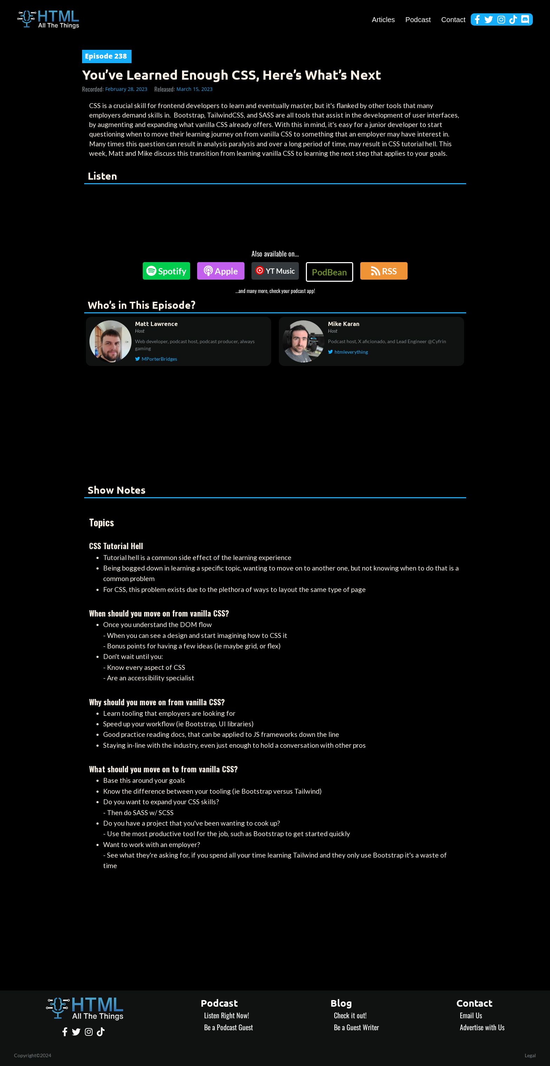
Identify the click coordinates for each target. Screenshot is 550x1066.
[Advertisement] (275, 426)
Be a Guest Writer (356, 1027)
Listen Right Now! (226, 1015)
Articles (383, 19)
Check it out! (350, 1015)
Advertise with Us (482, 1027)
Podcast (418, 19)
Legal (530, 1055)
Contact (453, 19)
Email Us (471, 1015)
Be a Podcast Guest (228, 1027)
